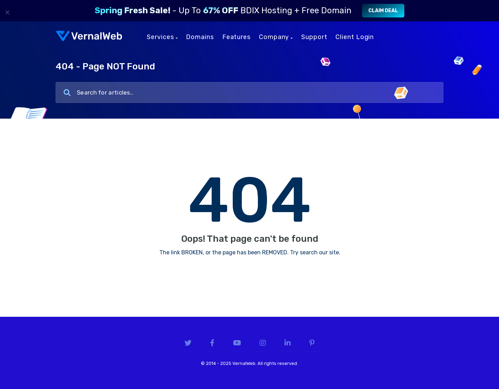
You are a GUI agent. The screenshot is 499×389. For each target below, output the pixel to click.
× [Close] (7, 12)
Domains (200, 37)
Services (162, 37)
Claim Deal (383, 11)
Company (276, 37)
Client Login (354, 37)
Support (314, 37)
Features (236, 37)
